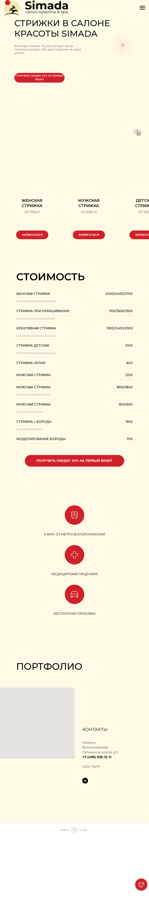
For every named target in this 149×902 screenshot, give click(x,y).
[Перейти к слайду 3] (71, 738)
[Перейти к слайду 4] (74, 738)
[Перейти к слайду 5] (78, 738)
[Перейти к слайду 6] (81, 738)
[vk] (85, 846)
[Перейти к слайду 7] (85, 738)
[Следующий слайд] (141, 706)
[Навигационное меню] (142, 8)
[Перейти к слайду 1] (64, 738)
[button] (74, 450)
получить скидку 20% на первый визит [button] (39, 77)
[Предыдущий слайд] (8, 706)
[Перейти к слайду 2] (67, 738)
